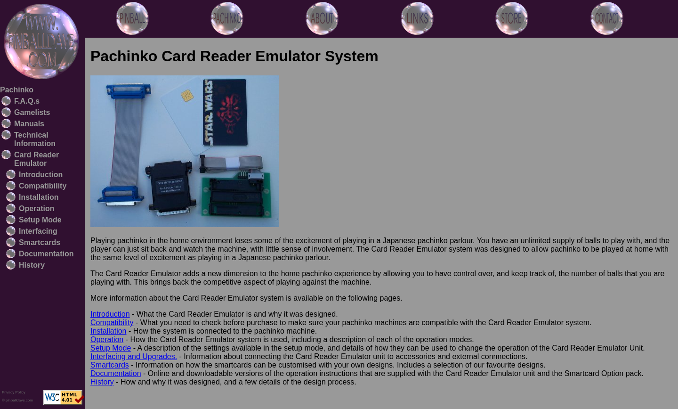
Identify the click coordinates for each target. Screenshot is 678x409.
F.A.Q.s (27, 101)
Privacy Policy (13, 392)
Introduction (41, 175)
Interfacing (38, 231)
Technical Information (35, 139)
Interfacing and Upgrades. (133, 356)
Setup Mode (40, 220)
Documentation (46, 254)
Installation (38, 197)
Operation (37, 208)
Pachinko (16, 90)
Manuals (29, 124)
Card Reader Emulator (36, 159)
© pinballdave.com (17, 400)
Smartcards (39, 242)
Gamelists (32, 112)
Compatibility (42, 186)
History (32, 265)
